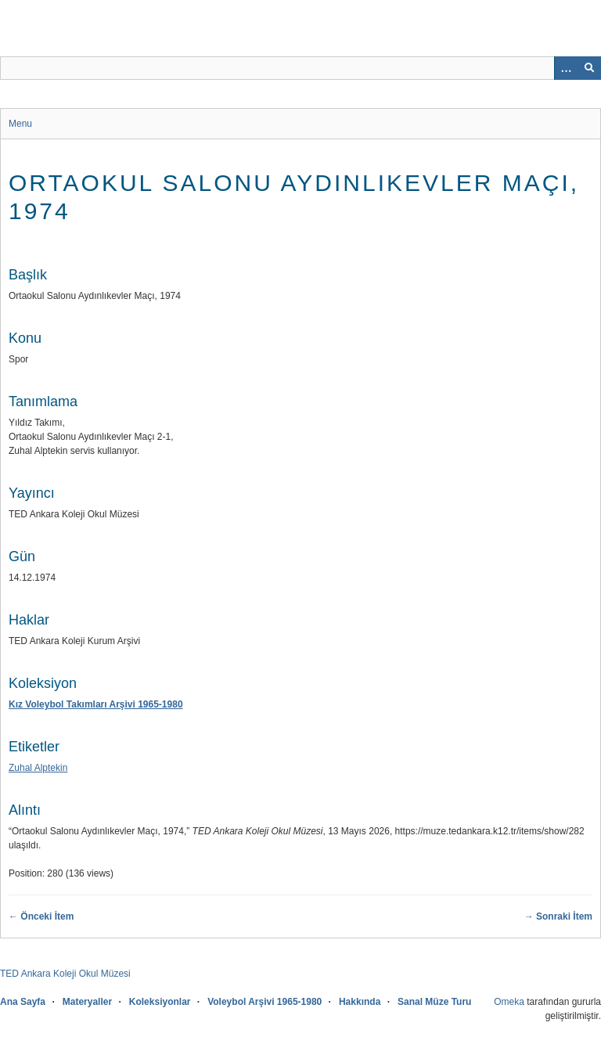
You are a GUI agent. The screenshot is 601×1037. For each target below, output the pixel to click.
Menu (20, 123)
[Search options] (566, 68)
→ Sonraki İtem (558, 916)
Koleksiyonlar (160, 1001)
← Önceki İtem (41, 916)
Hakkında (359, 1001)
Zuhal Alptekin (38, 767)
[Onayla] (589, 68)
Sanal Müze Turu (434, 1001)
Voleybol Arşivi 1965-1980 (264, 1001)
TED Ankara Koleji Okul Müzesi (65, 973)
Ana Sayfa (22, 1001)
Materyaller (87, 1001)
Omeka (509, 1001)
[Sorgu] (300, 68)
